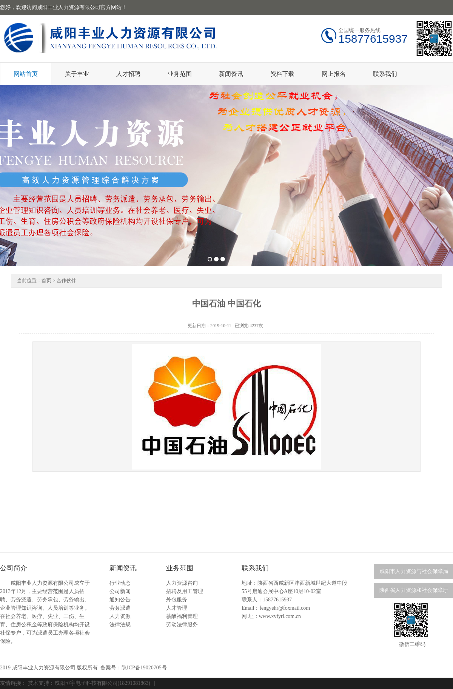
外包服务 (176, 599)
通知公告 (120, 599)
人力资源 (120, 616)
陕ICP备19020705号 (144, 667)
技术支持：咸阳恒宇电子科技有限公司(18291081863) (89, 683)
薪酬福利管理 (182, 616)
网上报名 (334, 74)
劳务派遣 (120, 608)
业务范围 (180, 74)
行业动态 (120, 583)
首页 (46, 280)
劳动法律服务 (182, 624)
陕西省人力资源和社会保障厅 (413, 590)
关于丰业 (77, 74)
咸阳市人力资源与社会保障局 (413, 571)
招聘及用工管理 (184, 591)
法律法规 (120, 624)
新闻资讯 (231, 74)
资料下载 (282, 74)
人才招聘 (128, 74)
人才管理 (176, 608)
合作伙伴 (66, 280)
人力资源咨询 (182, 583)
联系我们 (385, 74)
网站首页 (26, 74)
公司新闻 (120, 591)
